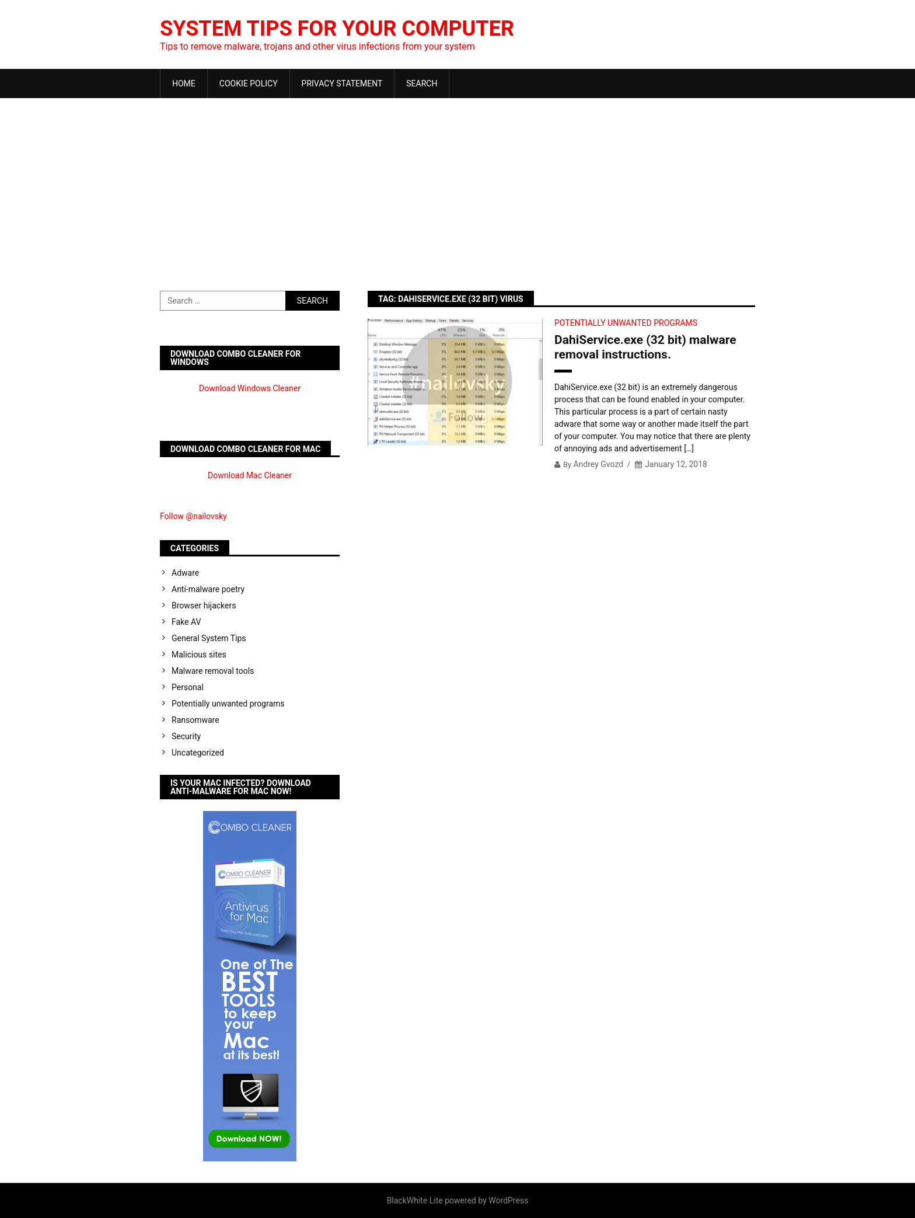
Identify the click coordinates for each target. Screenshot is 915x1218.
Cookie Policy (248, 83)
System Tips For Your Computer (337, 28)
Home (183, 83)
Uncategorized (198, 752)
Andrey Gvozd (598, 464)
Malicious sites (199, 654)
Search (421, 83)
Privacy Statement (342, 83)
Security (186, 736)
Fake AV (186, 622)
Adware (185, 572)
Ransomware (195, 720)
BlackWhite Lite (415, 1200)
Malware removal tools (213, 671)
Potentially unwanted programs (625, 323)
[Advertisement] (457, 185)
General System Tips (209, 638)
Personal (188, 687)
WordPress (508, 1200)
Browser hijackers (204, 605)
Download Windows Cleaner (250, 388)
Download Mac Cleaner (250, 475)
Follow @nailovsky (193, 516)
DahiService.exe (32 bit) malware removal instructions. (645, 347)
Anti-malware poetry (208, 589)
